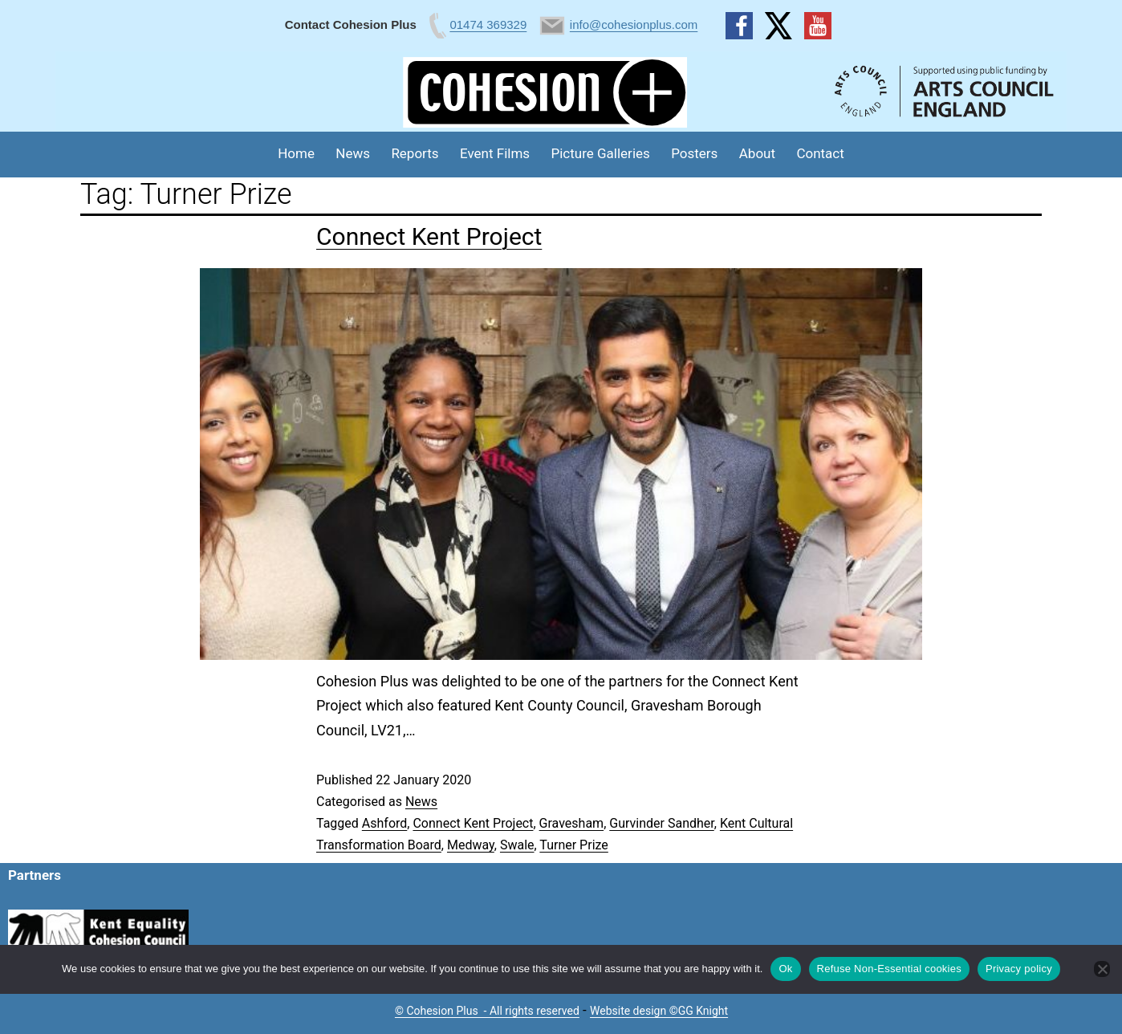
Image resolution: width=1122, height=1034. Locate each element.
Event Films (495, 153)
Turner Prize (573, 845)
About (757, 153)
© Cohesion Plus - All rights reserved (487, 1010)
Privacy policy (1019, 969)
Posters (694, 153)
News (352, 153)
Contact (820, 153)
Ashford (385, 823)
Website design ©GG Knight (659, 1010)
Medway (470, 845)
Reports (414, 153)
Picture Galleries (600, 153)
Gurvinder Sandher (661, 823)
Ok (785, 969)
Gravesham (571, 823)
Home (296, 153)
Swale (517, 845)
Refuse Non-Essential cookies (889, 969)
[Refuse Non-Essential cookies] (1102, 969)
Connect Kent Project (429, 236)
